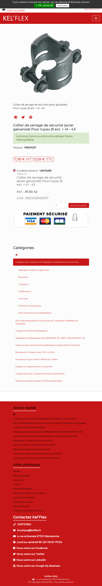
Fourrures (23, 298)
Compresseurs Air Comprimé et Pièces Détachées (39, 373)
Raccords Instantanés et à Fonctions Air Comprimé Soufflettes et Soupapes (46, 322)
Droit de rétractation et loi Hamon (29, 493)
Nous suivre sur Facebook (30, 548)
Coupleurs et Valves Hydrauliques (31, 331)
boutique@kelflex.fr (27, 530)
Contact (17, 484)
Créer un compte (16, 10)
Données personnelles (24, 497)
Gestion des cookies (23, 502)
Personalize (62, 5)
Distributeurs (24, 291)
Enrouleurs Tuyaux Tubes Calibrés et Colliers (36, 359)
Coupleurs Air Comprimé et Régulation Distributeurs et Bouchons (47, 262)
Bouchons (23, 277)
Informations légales (23, 488)
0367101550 (22, 524)
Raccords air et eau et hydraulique (35, 313)
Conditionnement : (34, 170)
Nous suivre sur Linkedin (29, 560)
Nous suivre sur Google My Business (36, 566)
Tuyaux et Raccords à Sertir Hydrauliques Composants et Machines (47, 345)
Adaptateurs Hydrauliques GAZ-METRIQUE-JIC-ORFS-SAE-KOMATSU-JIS (50, 338)
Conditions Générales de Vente (28, 510)
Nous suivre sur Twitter (28, 554)
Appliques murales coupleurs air (33, 270)
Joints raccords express (29, 305)
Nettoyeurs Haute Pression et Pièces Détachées (38, 381)
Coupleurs (23, 284)
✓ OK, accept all (44, 5)
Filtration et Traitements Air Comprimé (33, 366)
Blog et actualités (21, 475)
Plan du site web (21, 506)
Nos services (19, 480)
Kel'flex (16, 471)
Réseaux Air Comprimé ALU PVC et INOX (35, 352)
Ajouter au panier (78, 205)
